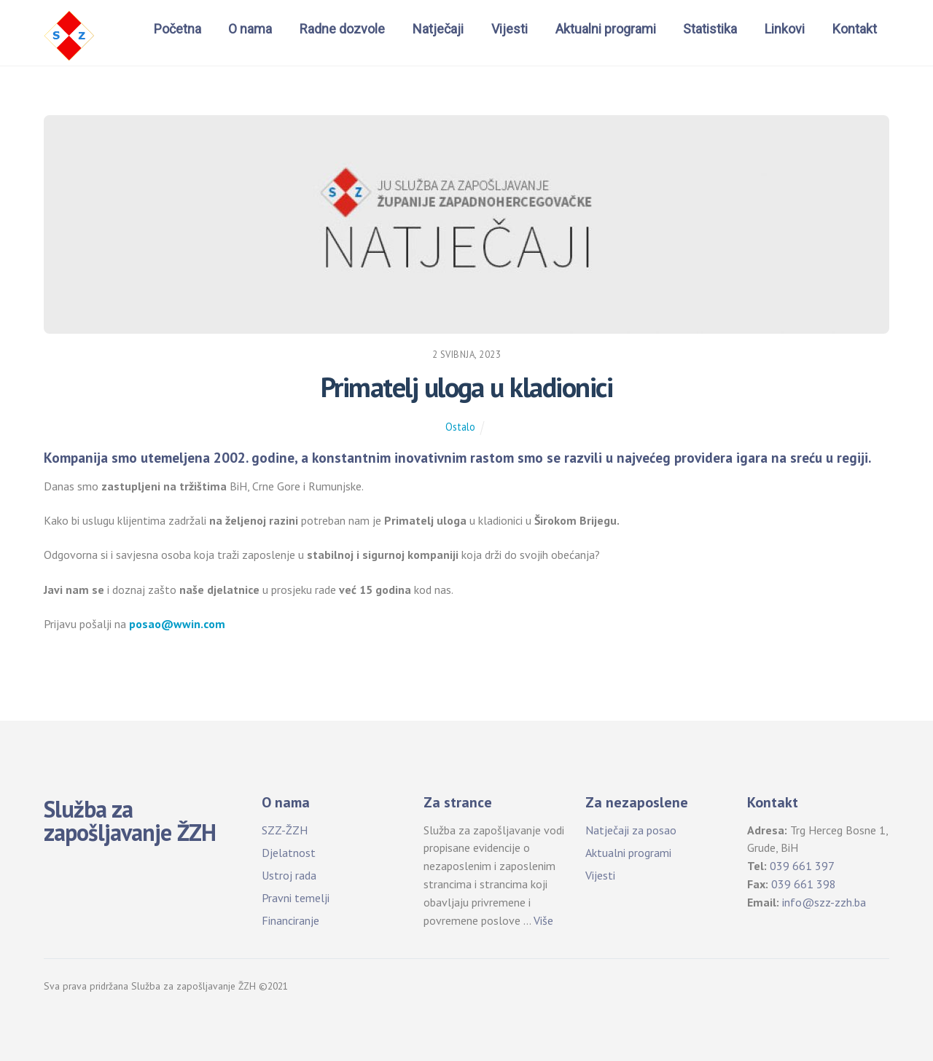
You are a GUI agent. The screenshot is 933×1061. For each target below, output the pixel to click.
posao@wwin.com (177, 623)
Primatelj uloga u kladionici (466, 387)
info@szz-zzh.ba (824, 902)
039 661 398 (803, 884)
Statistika (710, 28)
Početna (177, 28)
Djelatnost (289, 852)
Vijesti (509, 28)
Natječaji (438, 28)
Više (543, 920)
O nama (250, 28)
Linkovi (785, 28)
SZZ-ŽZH (285, 830)
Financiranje (290, 920)
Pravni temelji (295, 897)
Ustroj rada (289, 875)
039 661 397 (802, 865)
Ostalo (460, 427)
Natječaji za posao (630, 830)
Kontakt (854, 28)
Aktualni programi (605, 28)
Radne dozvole (342, 28)
